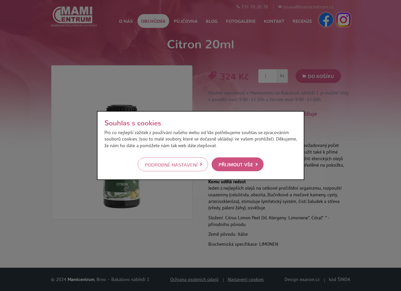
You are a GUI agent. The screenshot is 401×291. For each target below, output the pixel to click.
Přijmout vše (236, 164)
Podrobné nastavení (171, 164)
